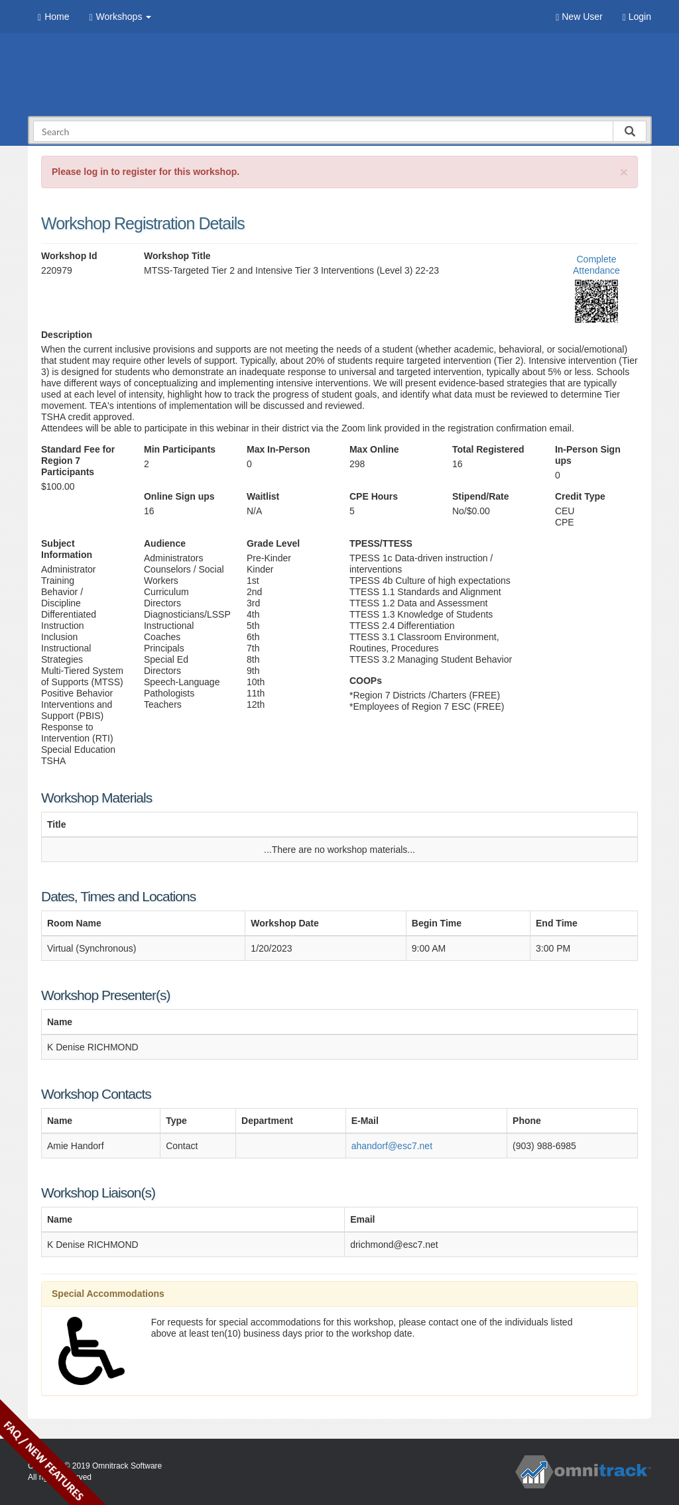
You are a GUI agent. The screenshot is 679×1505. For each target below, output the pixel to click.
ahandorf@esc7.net (391, 1146)
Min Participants (180, 449)
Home (53, 17)
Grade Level (273, 543)
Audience (165, 543)
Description (66, 334)
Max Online (374, 449)
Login (637, 17)
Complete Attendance (596, 265)
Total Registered (488, 449)
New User (579, 17)
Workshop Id (69, 256)
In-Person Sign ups (588, 455)
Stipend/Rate (480, 496)
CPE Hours (373, 496)
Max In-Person (278, 449)
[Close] (624, 172)
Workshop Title (177, 256)
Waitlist (263, 496)
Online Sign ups (179, 496)
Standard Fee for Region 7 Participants (78, 460)
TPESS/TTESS (380, 543)
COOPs (365, 680)
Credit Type (580, 496)
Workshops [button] (120, 17)
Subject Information (66, 549)
